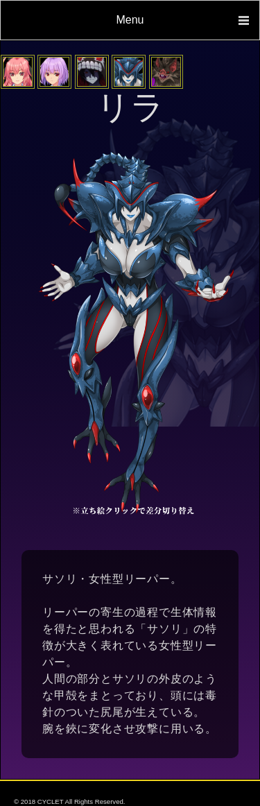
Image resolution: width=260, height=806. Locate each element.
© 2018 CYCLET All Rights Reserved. (69, 801)
